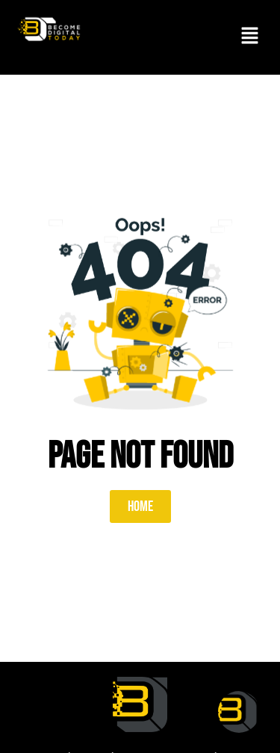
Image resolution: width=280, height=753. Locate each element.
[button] (250, 37)
